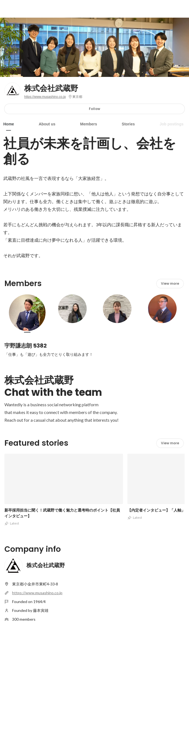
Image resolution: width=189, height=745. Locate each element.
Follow (94, 108)
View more (170, 283)
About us (47, 124)
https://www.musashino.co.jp (45, 97)
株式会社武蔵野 (51, 88)
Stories (128, 124)
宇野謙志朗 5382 (25, 345)
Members (88, 124)
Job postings (171, 124)
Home (8, 124)
